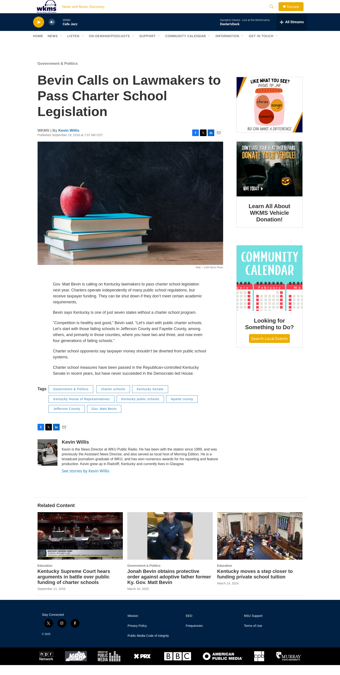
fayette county (182, 409)
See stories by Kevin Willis (85, 480)
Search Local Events (269, 348)
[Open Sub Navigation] (61, 46)
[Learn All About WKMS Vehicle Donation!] (269, 179)
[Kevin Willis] (47, 462)
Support (147, 46)
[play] (38, 32)
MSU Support (253, 625)
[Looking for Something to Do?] (269, 288)
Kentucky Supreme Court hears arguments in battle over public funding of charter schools (74, 586)
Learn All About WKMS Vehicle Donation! (269, 223)
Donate (296, 11)
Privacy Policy (137, 635)
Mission (133, 625)
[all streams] (291, 32)
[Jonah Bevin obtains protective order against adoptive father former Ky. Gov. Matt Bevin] (170, 546)
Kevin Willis (68, 140)
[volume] (52, 32)
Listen (73, 46)
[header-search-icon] (274, 12)
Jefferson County (66, 418)
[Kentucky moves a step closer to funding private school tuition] (260, 546)
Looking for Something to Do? (269, 333)
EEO (189, 625)
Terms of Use (253, 635)
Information (227, 46)
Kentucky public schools (140, 409)
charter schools (113, 399)
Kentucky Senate (150, 399)
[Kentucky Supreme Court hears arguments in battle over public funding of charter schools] (80, 546)
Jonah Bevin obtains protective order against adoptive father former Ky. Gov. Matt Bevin (169, 586)
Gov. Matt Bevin (104, 418)
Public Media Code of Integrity (148, 645)
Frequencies (194, 635)
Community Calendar (185, 46)
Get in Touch (261, 46)
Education (45, 575)
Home (38, 46)
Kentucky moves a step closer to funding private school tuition (255, 583)
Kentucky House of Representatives (81, 409)
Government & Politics (58, 73)
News (53, 46)
